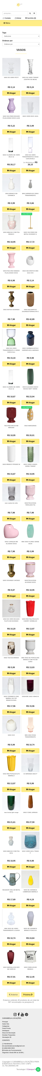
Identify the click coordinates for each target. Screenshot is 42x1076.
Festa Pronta (6, 1028)
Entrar (18, 18)
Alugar (11, 93)
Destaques (5, 1030)
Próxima (28, 995)
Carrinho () (30, 18)
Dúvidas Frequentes (8, 1035)
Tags (4, 33)
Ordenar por (7, 41)
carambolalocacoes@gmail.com (14, 1046)
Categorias (5, 1026)
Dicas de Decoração (8, 1033)
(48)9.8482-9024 (9, 1048)
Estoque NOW (33, 1069)
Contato (7, 18)
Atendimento (7, 1043)
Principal (5, 1022)
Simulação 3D (6, 1037)
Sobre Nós (5, 1024)
